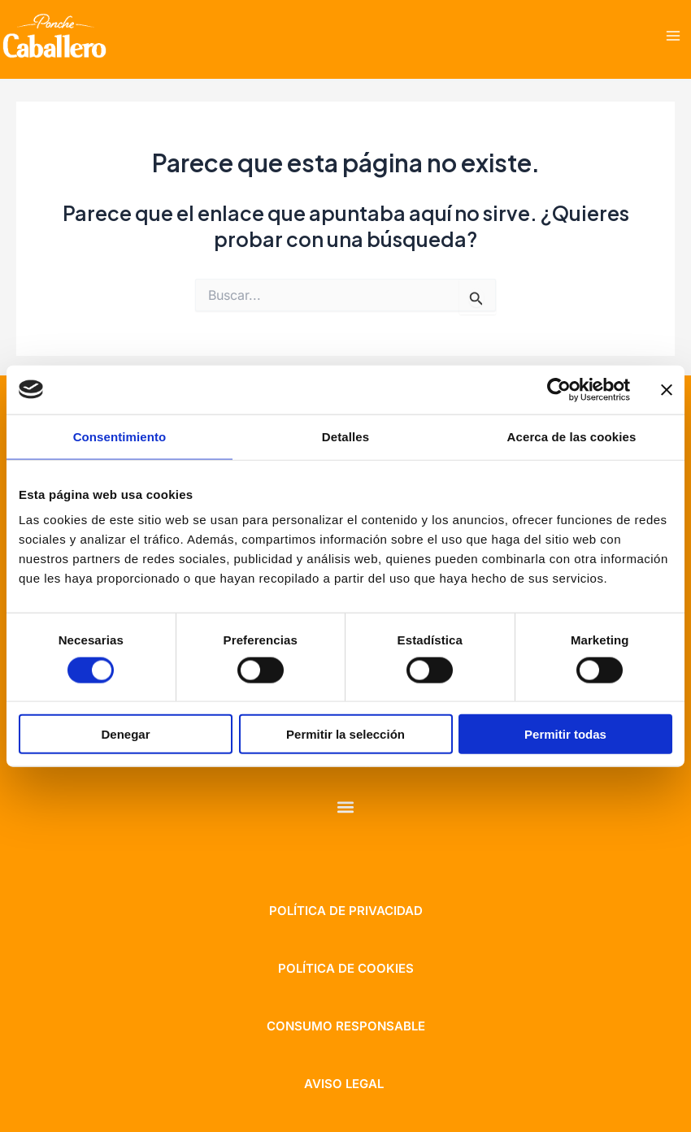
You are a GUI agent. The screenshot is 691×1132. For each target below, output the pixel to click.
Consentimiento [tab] (120, 436)
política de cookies (346, 968)
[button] (346, 806)
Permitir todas (565, 734)
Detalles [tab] (345, 436)
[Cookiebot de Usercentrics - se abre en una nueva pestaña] (559, 389)
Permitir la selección (345, 734)
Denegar (125, 734)
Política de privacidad (346, 910)
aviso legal (344, 1083)
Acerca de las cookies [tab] (572, 436)
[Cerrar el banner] (666, 389)
